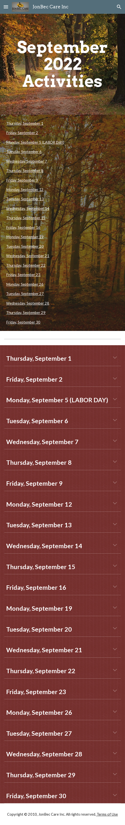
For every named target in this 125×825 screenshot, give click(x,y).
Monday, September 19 (25, 237)
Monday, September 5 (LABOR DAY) (35, 142)
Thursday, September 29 (26, 313)
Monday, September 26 (25, 284)
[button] (6, 7)
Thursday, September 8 (24, 171)
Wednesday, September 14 (27, 208)
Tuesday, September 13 (25, 199)
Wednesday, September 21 (27, 256)
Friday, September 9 (22, 180)
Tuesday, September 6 (24, 152)
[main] (62, 64)
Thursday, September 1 (24, 123)
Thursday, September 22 (26, 265)
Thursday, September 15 (26, 218)
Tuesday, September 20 (25, 246)
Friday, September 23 (23, 275)
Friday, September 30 (23, 322)
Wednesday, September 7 (26, 161)
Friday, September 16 (23, 227)
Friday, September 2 (22, 133)
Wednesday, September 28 (27, 303)
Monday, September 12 (25, 189)
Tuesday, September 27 (25, 294)
